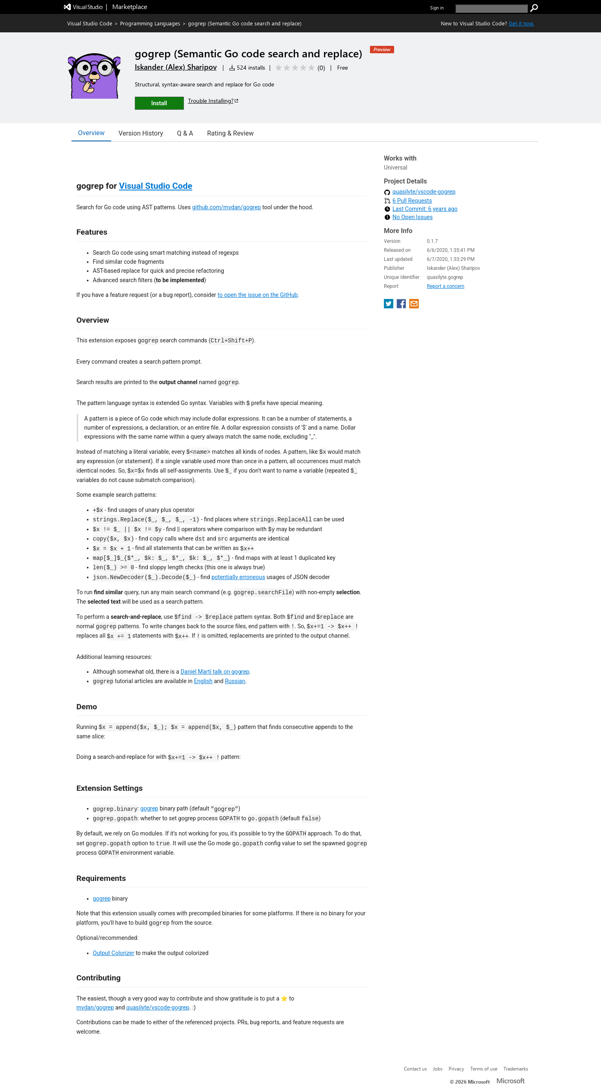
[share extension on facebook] (402, 306)
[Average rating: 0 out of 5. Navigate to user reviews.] (299, 67)
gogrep (150, 808)
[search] (491, 8)
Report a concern (445, 286)
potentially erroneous (238, 577)
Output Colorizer (113, 953)
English (203, 681)
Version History (140, 133)
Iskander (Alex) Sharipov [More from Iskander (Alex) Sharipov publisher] (176, 67)
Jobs (437, 1068)
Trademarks (515, 1068)
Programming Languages (150, 23)
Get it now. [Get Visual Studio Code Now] (521, 23)
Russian (235, 681)
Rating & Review (230, 133)
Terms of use (483, 1068)
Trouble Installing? (213, 100)
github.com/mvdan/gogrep (226, 207)
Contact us (415, 1068)
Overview (91, 133)
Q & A (185, 133)
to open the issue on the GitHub (258, 295)
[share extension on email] (414, 306)
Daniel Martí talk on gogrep (215, 671)
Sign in (437, 8)
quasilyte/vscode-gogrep (157, 1007)
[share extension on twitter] (389, 306)
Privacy (456, 1068)
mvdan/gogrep (95, 1007)
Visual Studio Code (89, 23)
